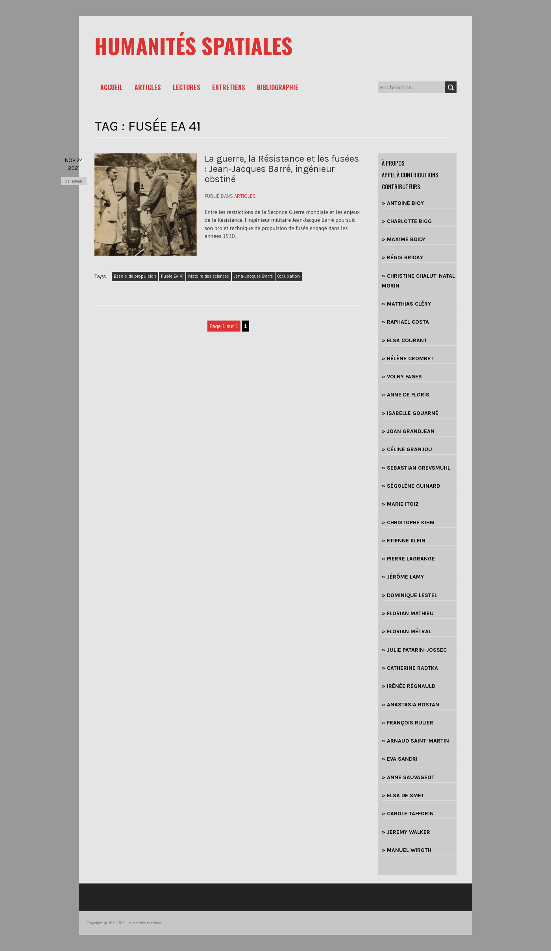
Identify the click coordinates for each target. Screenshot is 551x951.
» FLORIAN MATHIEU (408, 613)
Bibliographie (277, 87)
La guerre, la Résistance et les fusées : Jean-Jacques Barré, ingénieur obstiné (282, 169)
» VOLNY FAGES (402, 376)
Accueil (111, 87)
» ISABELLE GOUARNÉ (410, 413)
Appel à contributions (410, 174)
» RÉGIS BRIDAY (402, 257)
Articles (148, 87)
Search (451, 87)
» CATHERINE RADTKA (410, 668)
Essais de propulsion (135, 276)
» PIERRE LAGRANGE (408, 558)
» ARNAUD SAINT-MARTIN (415, 740)
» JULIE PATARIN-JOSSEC (414, 650)
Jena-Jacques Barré (253, 276)
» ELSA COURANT (404, 340)
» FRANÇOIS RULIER (407, 722)
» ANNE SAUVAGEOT (408, 777)
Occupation (288, 276)
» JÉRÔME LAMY (403, 576)
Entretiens (228, 87)
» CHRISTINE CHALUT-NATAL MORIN (418, 281)
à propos (393, 162)
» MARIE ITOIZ (400, 504)
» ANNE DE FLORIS (405, 394)
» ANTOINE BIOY (403, 203)
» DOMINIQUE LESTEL (409, 595)
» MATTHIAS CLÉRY (406, 303)
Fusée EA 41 (172, 276)
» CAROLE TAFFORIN (408, 813)
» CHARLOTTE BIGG (407, 221)
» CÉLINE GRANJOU (407, 449)
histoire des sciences (208, 276)
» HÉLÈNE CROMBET (408, 358)
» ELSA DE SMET (403, 795)
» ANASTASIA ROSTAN (410, 704)
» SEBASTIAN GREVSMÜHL (416, 467)
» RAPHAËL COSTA (405, 322)
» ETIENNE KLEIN (403, 540)
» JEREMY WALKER (406, 832)
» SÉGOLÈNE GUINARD (411, 486)
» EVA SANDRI (400, 759)
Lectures (186, 87)
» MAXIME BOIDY (403, 239)
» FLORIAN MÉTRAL (406, 631)
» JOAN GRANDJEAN (408, 431)
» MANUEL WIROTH (406, 850)
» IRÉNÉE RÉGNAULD (408, 686)
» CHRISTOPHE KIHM (408, 522)
